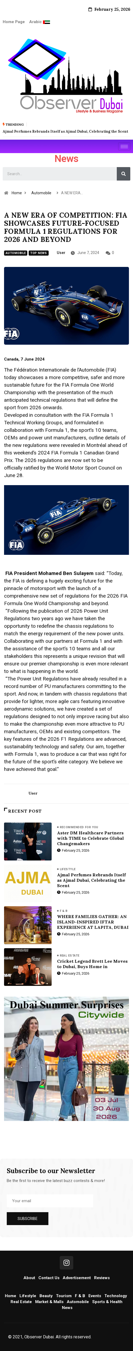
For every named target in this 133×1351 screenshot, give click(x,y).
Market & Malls (49, 1301)
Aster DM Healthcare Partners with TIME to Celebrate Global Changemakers (90, 838)
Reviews (102, 1277)
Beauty (46, 1295)
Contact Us (48, 1277)
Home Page (14, 21)
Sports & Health (107, 1301)
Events (94, 1295)
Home (17, 193)
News (67, 1307)
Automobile (41, 193)
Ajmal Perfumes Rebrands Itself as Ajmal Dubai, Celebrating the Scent (91, 880)
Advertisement (77, 1277)
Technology (115, 1295)
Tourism (64, 1295)
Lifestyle (68, 869)
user (61, 253)
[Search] (123, 174)
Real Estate (69, 955)
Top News (38, 253)
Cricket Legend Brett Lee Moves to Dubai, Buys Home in (92, 963)
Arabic (36, 21)
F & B (64, 911)
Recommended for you (79, 827)
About (29, 1277)
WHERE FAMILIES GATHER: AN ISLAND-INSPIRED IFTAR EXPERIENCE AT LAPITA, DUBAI (93, 922)
